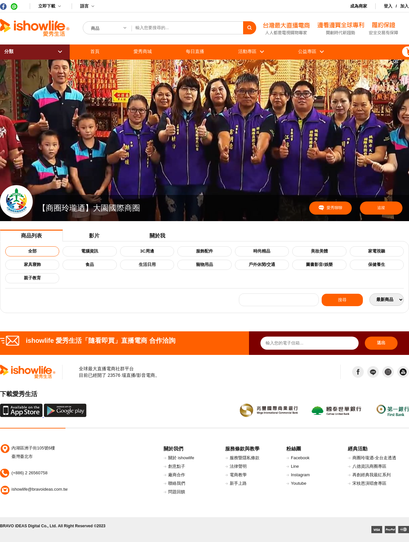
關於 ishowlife (181, 457)
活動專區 (247, 51)
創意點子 (176, 466)
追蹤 (381, 207)
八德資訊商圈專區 (369, 466)
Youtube (298, 483)
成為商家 (358, 6)
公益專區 (307, 51)
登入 (388, 6)
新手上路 (238, 483)
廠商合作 (176, 474)
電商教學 (238, 474)
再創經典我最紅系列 (371, 474)
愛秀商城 (142, 51)
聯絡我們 (176, 483)
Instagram (300, 474)
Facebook (300, 457)
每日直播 (195, 51)
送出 (381, 342)
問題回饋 (176, 491)
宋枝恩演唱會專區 (369, 483)
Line (295, 466)
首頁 (94, 51)
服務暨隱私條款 (244, 457)
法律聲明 (238, 466)
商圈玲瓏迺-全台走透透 (374, 457)
